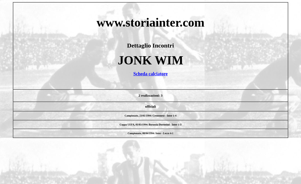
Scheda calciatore (150, 73)
